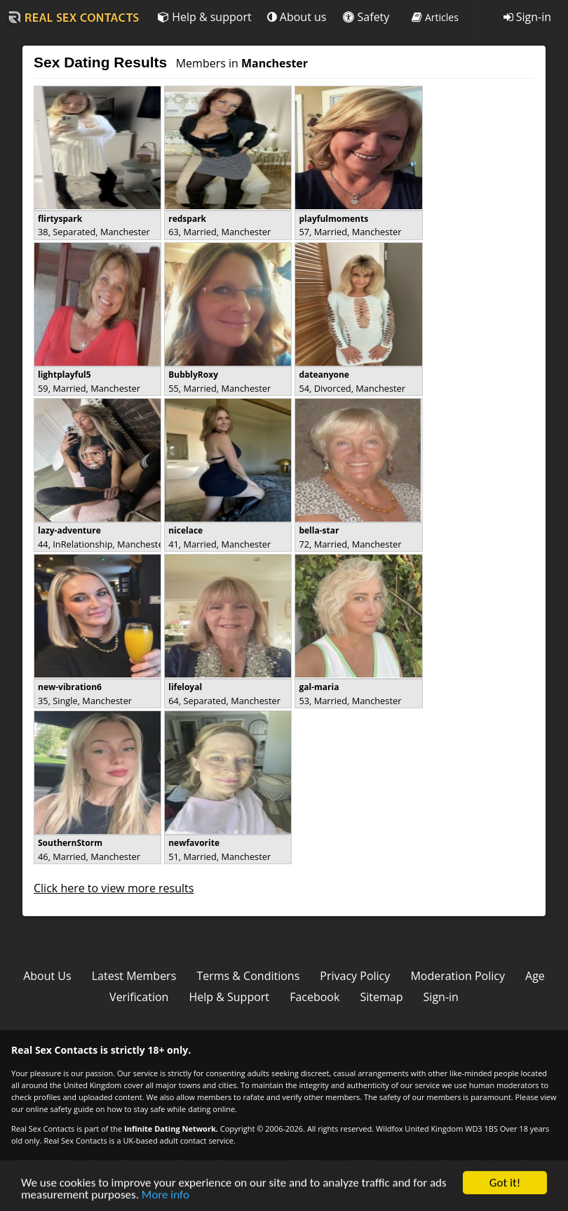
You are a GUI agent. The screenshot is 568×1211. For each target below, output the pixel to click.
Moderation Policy (457, 976)
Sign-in (527, 17)
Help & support (205, 17)
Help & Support (229, 997)
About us (297, 17)
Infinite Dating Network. (171, 1128)
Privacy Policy (355, 976)
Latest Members (134, 976)
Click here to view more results (114, 888)
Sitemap (381, 997)
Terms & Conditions (247, 976)
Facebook (314, 997)
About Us (47, 976)
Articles (435, 17)
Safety (366, 17)
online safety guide (60, 1109)
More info (165, 1200)
